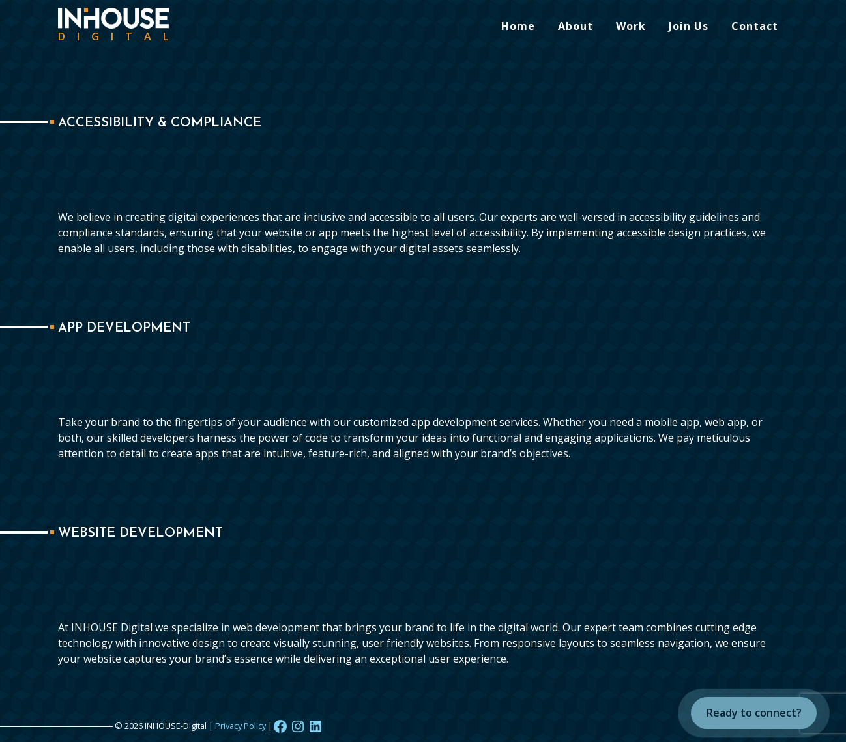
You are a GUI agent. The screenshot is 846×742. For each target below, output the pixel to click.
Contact (754, 26)
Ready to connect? (754, 713)
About (575, 26)
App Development (124, 328)
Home (518, 26)
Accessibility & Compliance (159, 123)
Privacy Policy (240, 726)
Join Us (688, 26)
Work (631, 26)
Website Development (140, 533)
